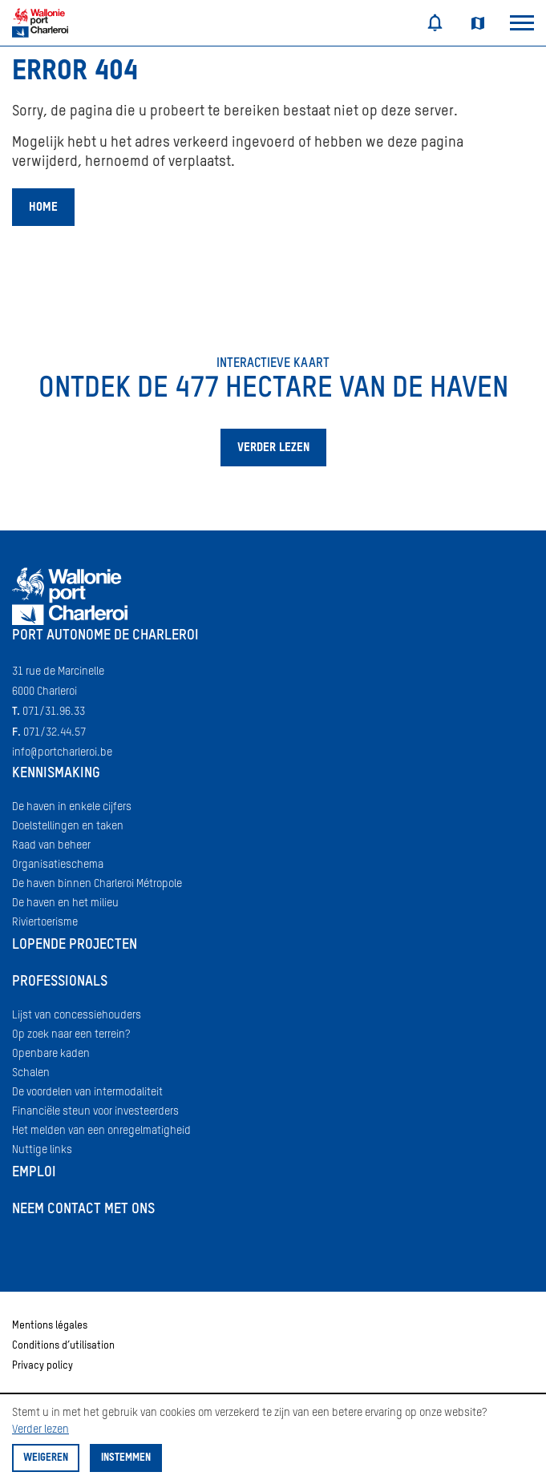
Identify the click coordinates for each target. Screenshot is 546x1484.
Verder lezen (40, 1429)
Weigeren (45, 1458)
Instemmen (126, 1458)
